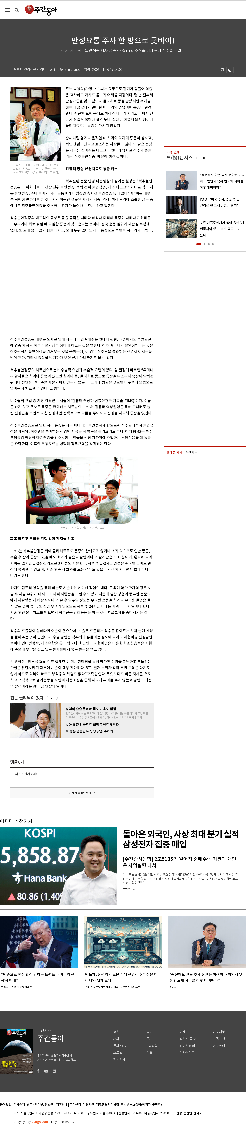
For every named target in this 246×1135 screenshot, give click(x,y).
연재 (183, 1032)
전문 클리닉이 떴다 (26, 698)
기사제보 (219, 1032)
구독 (53, 698)
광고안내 (219, 1046)
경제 (149, 1032)
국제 (149, 1039)
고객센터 (75, 1105)
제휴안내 (62, 1105)
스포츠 (117, 1053)
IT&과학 (152, 1046)
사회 (116, 1039)
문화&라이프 (122, 1046)
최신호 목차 (188, 1039)
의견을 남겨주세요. (27, 774)
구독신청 (219, 1039)
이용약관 (88, 1105)
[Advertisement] (44, 284)
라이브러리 (187, 1046)
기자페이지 (187, 1053)
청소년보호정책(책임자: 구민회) (141, 1105)
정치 (116, 1032)
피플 (149, 1053)
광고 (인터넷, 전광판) (40, 1105)
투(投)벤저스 (179, 158)
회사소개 (19, 1105)
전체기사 (119, 1060)
